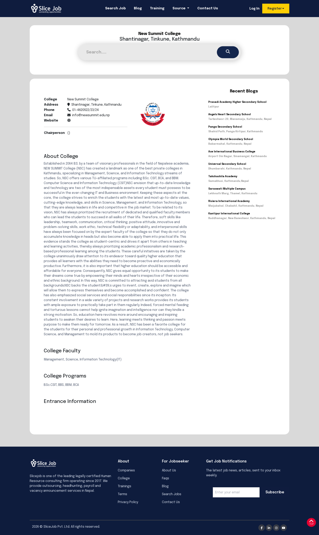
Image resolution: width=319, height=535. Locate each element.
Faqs (165, 478)
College (124, 478)
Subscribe (274, 492)
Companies (126, 470)
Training (157, 8)
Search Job (115, 8)
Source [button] (179, 8)
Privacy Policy (128, 502)
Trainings (124, 486)
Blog (138, 8)
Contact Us (207, 8)
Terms (122, 494)
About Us (169, 470)
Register (275, 8)
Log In (254, 8)
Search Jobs (171, 494)
